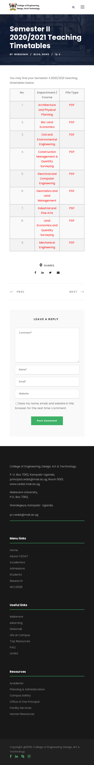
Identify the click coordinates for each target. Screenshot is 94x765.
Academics (17, 562)
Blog (37, 54)
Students (16, 575)
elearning (16, 623)
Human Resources (22, 714)
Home (14, 550)
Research (16, 581)
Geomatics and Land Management (47, 195)
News (45, 54)
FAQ (12, 647)
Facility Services (20, 708)
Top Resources (20, 641)
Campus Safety (20, 695)
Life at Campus (20, 635)
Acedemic (17, 683)
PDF (72, 105)
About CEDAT (19, 556)
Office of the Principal (24, 702)
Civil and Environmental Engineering (47, 139)
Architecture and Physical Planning (47, 109)
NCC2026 (16, 587)
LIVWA (14, 653)
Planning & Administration (27, 689)
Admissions (17, 568)
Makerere (16, 617)
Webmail (16, 629)
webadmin (21, 54)
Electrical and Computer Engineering (47, 178)
